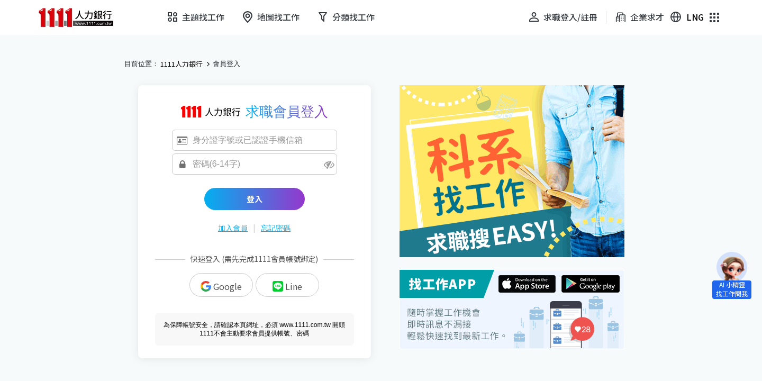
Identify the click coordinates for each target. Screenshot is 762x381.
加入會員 (233, 228)
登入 (254, 198)
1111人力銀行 (181, 64)
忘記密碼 (276, 228)
